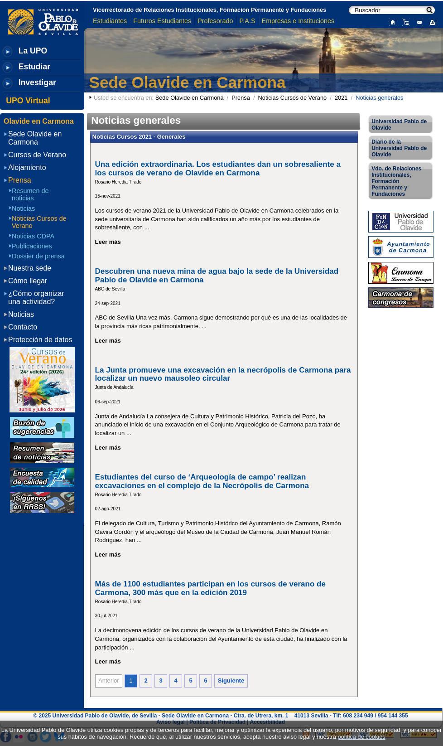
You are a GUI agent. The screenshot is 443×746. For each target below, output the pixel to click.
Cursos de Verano (37, 155)
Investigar (37, 82)
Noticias (23, 208)
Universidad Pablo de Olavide (399, 124)
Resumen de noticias (30, 194)
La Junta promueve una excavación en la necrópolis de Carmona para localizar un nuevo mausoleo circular (223, 374)
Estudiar (34, 66)
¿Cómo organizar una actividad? (36, 297)
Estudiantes (110, 20)
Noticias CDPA (33, 236)
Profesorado (215, 20)
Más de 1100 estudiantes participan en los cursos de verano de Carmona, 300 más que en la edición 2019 (210, 588)
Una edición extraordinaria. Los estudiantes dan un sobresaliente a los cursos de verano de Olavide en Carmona (218, 168)
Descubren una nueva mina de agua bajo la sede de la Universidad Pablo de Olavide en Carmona (217, 275)
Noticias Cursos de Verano (292, 97)
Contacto (22, 327)
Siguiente (231, 680)
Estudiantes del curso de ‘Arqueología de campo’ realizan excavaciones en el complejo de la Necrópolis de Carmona (202, 481)
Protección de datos (40, 340)
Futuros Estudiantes (162, 20)
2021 (341, 97)
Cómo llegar (27, 281)
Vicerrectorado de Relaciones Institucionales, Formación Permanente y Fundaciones (209, 9)
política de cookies (361, 736)
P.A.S (247, 20)
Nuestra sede (29, 268)
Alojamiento (27, 167)
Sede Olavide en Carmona (187, 82)
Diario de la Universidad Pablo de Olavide (399, 148)
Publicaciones (32, 246)
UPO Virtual (28, 100)
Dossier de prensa (38, 256)
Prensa (240, 97)
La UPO (33, 50)
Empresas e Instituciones (298, 20)
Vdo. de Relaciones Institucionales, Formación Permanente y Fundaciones (396, 181)
